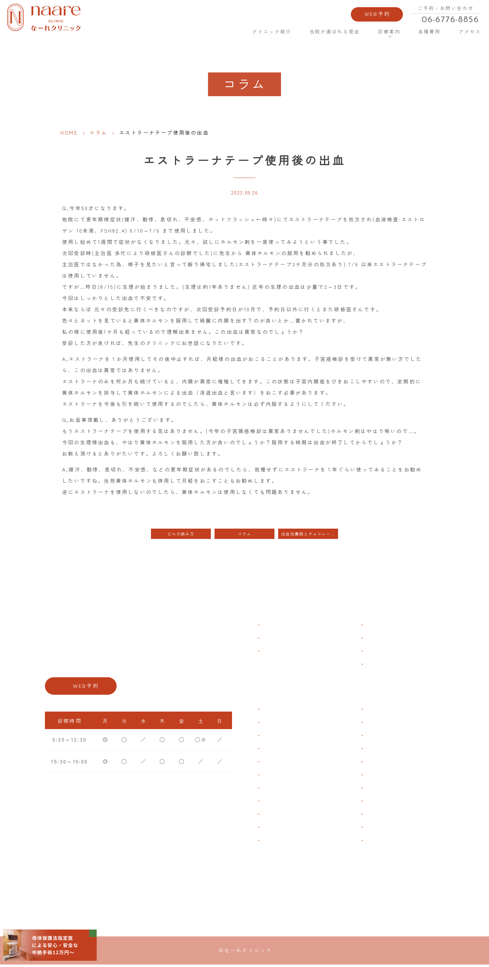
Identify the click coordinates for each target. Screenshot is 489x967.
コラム (99, 132)
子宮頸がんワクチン (393, 735)
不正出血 (275, 709)
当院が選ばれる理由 (328, 34)
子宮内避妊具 (384, 788)
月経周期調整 (280, 748)
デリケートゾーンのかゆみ (298, 788)
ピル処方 (378, 762)
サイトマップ (384, 664)
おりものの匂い (283, 775)
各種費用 (422, 34)
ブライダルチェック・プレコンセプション (310, 845)
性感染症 (275, 827)
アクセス (462, 34)
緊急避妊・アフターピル (399, 775)
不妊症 (375, 709)
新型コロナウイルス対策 (399, 651)
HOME (223, 34)
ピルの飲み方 (181, 534)
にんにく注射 (384, 827)
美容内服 (378, 840)
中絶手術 (378, 801)
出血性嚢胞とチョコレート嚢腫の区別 (309, 534)
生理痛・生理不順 (287, 722)
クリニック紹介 (264, 34)
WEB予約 (368, 15)
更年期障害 (278, 801)
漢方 (372, 722)
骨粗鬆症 (275, 814)
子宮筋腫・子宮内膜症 (292, 735)
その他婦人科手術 (390, 814)
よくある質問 (384, 625)
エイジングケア (387, 748)
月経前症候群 (280, 762)
